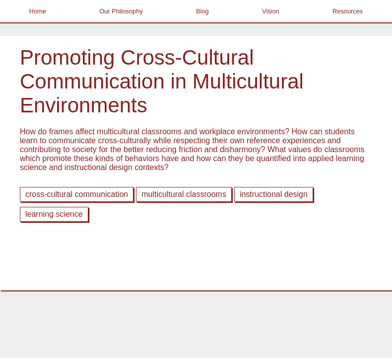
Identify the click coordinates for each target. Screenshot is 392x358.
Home (37, 11)
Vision (270, 11)
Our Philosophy (121, 11)
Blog (202, 11)
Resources (347, 11)
